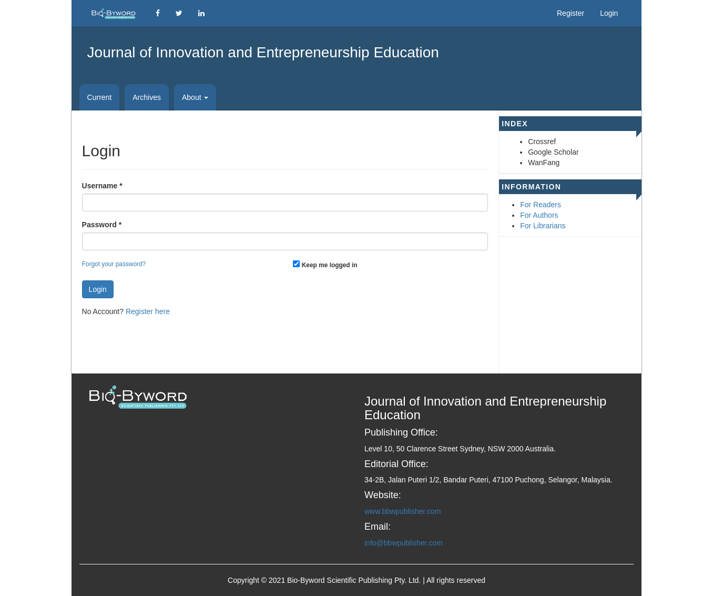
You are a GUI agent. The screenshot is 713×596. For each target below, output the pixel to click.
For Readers (540, 204)
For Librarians (542, 225)
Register (570, 13)
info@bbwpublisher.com (403, 543)
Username (102, 185)
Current (99, 97)
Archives (147, 97)
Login (609, 13)
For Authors (539, 215)
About (195, 97)
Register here (148, 311)
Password (101, 224)
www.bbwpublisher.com (402, 511)
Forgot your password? (114, 264)
